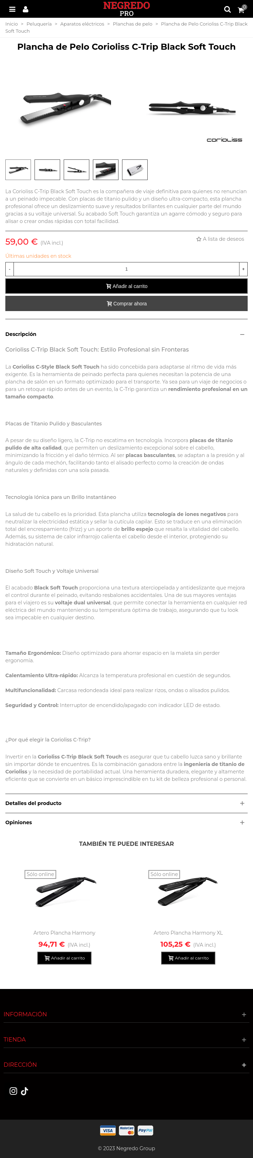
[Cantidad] (126, 269)
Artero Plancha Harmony (64, 933)
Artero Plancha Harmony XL (188, 933)
